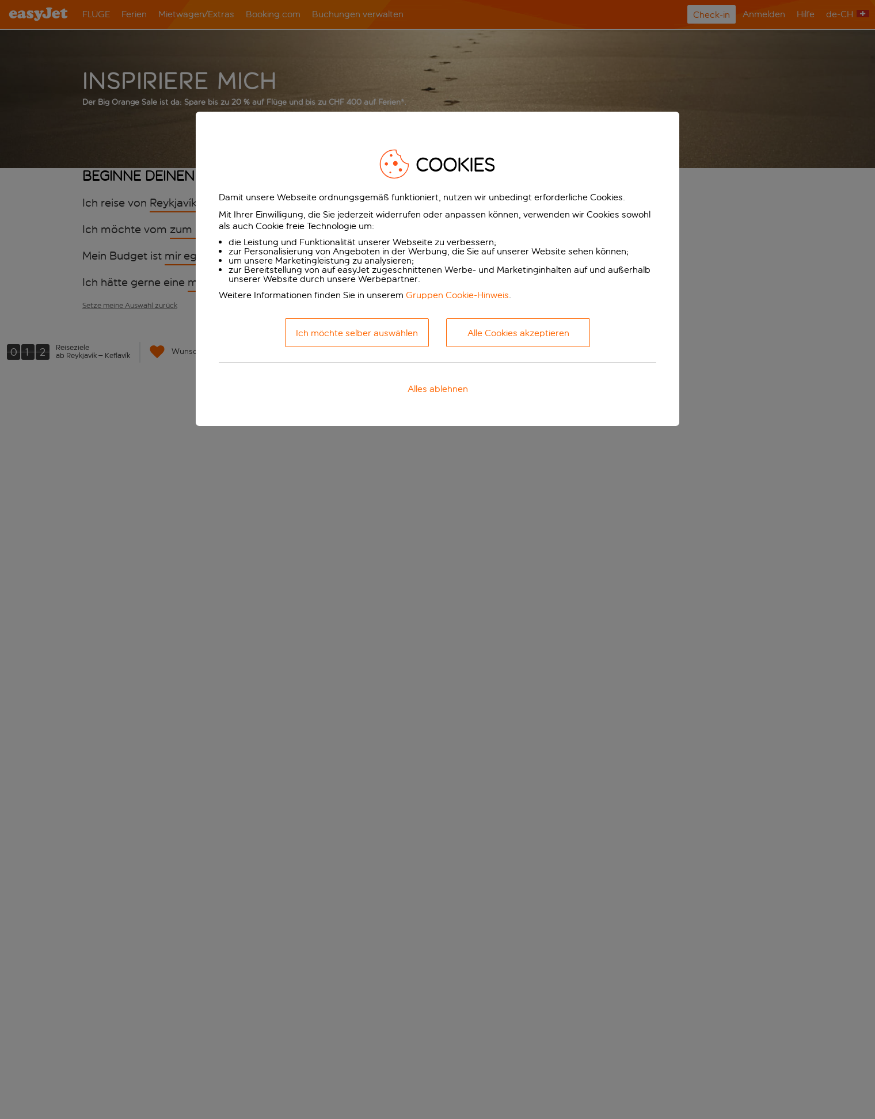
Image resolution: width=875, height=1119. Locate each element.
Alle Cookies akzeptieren (518, 333)
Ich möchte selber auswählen (357, 333)
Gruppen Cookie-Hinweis (457, 295)
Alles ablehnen (438, 388)
